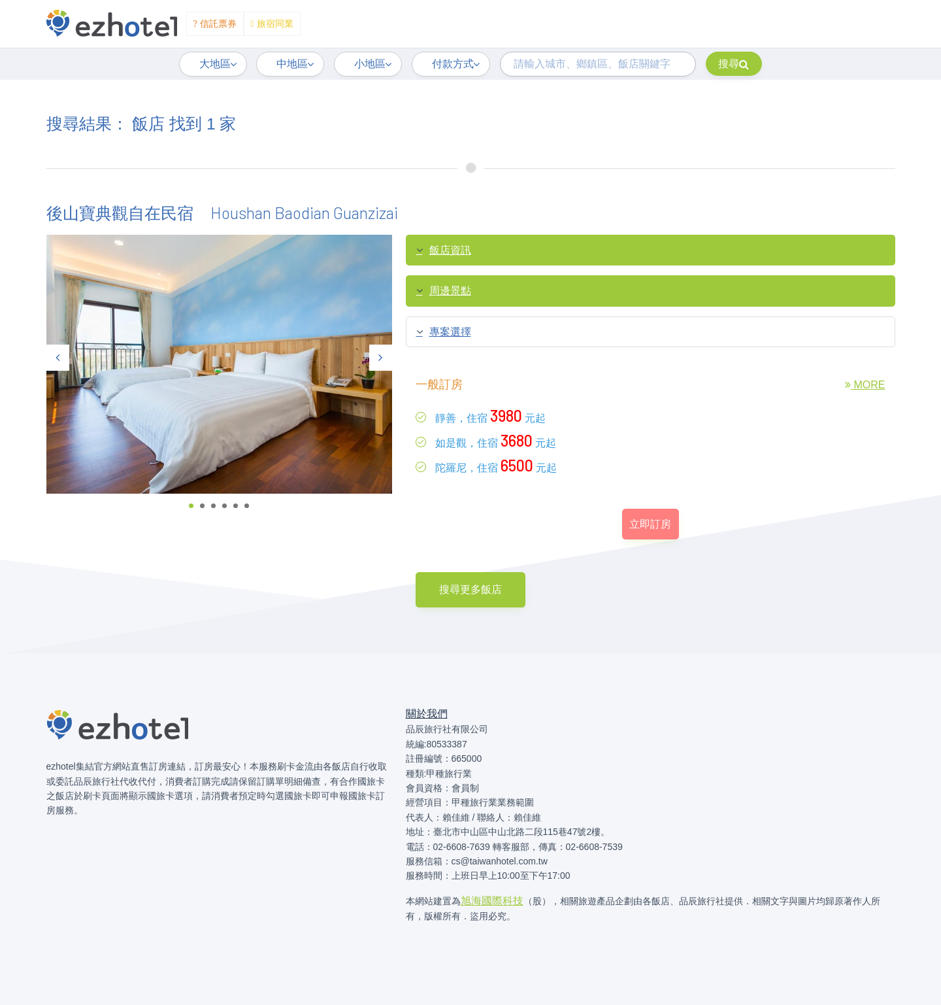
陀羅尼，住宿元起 (486, 465)
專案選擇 (443, 332)
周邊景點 (443, 290)
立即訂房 (650, 524)
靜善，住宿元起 (481, 415)
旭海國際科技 (492, 900)
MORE (865, 384)
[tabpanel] (219, 364)
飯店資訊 (443, 250)
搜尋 (733, 63)
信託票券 (215, 23)
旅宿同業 (272, 23)
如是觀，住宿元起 (486, 440)
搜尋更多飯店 (470, 589)
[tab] (650, 250)
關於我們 (427, 713)
